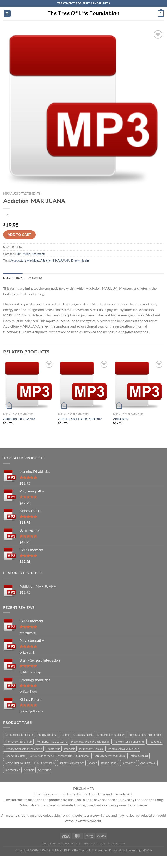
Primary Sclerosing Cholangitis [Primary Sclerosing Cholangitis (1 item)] (23, 749)
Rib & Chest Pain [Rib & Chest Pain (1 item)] (44, 763)
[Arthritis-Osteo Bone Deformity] (83, 385)
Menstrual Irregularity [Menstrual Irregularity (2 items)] (111, 734)
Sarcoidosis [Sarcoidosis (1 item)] (128, 763)
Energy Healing (80, 260)
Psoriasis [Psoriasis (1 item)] (69, 749)
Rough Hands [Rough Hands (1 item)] (109, 763)
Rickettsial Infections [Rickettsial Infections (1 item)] (71, 763)
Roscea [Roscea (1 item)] (92, 763)
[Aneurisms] (138, 385)
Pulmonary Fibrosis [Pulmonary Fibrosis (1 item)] (91, 749)
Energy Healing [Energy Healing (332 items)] (47, 734)
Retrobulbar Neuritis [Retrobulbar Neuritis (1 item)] (17, 763)
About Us (48, 843)
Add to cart (20, 234)
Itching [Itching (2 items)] (64, 734)
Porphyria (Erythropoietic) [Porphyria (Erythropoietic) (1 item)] (145, 734)
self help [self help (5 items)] (29, 770)
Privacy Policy (69, 843)
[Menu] (7, 13)
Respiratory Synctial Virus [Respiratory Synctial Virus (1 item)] (109, 755)
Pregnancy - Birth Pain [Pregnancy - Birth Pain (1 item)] (18, 741)
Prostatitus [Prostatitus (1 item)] (53, 749)
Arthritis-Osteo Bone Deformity (80, 418)
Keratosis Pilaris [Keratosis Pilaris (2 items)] (83, 734)
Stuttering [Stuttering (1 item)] (44, 770)
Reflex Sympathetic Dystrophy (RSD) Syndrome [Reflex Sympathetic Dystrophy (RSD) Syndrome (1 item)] (59, 755)
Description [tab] (13, 277)
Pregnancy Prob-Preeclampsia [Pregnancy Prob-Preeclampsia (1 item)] (90, 741)
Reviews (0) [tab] (34, 277)
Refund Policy (94, 843)
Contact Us (116, 843)
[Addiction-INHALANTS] (28, 385)
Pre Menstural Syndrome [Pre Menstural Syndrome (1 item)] (128, 741)
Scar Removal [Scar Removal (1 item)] (147, 763)
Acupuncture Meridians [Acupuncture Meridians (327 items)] (19, 734)
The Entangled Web (139, 850)
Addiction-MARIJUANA (55, 260)
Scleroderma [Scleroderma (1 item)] (12, 770)
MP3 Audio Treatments (21, 193)
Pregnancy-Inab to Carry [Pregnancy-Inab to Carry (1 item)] (51, 741)
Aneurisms (120, 418)
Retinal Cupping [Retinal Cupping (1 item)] (138, 755)
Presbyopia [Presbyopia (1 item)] (155, 741)
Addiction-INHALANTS (19, 418)
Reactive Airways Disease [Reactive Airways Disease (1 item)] (123, 749)
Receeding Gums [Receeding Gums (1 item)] (15, 755)
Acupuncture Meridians (24, 260)
